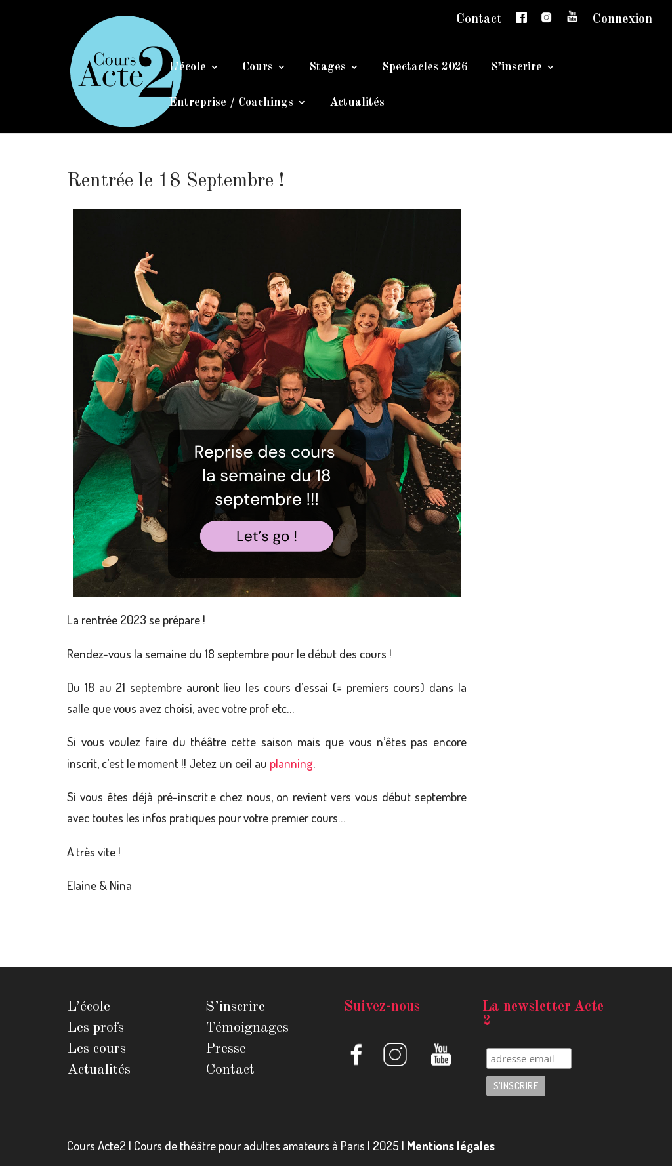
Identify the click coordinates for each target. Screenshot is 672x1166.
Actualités (357, 103)
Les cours (96, 1048)
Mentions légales (451, 1145)
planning (291, 763)
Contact (479, 19)
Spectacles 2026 (425, 67)
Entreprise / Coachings (231, 103)
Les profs (95, 1027)
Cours (257, 67)
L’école (187, 67)
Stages (327, 67)
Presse (225, 1048)
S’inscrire (516, 67)
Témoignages (247, 1027)
